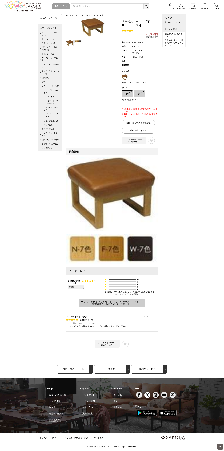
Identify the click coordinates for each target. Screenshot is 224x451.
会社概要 (117, 395)
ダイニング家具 (48, 129)
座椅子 (44, 82)
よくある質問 (88, 401)
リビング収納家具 (51, 121)
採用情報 (117, 407)
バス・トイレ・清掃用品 (50, 65)
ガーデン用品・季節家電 (50, 59)
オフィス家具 (49, 125)
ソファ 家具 (49, 97)
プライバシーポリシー (49, 438)
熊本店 (52, 407)
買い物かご (170, 17)
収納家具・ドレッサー (50, 140)
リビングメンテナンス (51, 109)
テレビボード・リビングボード (51, 102)
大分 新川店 (54, 401)
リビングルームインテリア (51, 115)
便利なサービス (147, 369)
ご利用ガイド (88, 395)
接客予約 (110, 369)
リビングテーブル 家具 (52, 91)
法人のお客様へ (89, 413)
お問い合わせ (88, 407)
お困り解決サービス (73, 369)
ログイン (127, 294)
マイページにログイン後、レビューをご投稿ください (110, 303)
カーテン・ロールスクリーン (50, 33)
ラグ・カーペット (49, 39)
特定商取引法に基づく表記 (76, 438)
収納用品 (45, 78)
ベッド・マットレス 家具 (50, 134)
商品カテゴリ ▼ (61, 6)
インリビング (47, 148)
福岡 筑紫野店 (55, 419)
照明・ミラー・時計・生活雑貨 (50, 48)
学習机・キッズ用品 (50, 144)
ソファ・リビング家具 (50, 86)
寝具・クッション (49, 43)
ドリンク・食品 (48, 54)
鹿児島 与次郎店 (56, 413)
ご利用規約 (98, 438)
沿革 (115, 401)
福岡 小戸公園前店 (57, 395)
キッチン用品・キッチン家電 (50, 72)
